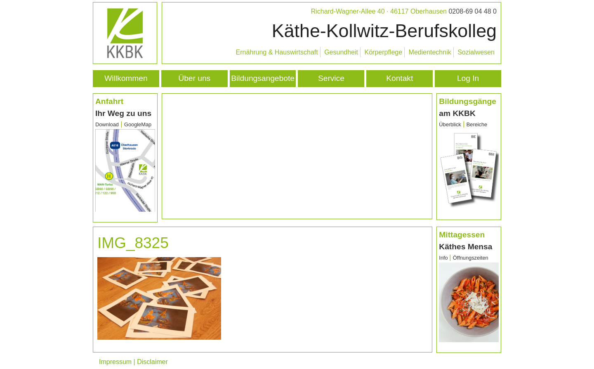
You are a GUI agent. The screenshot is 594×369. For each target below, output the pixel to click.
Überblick (450, 124)
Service (331, 78)
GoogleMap (137, 124)
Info (444, 258)
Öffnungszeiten (470, 258)
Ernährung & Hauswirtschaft (277, 52)
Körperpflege (383, 52)
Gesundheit (341, 52)
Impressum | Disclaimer (133, 361)
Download (107, 124)
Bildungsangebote (263, 78)
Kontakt (399, 78)
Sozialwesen (476, 52)
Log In (468, 78)
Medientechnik (430, 52)
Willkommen (125, 78)
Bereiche (477, 124)
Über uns (194, 78)
